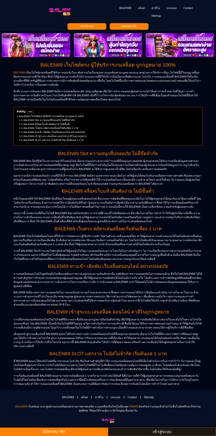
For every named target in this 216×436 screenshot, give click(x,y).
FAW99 (133, 407)
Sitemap (156, 15)
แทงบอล (172, 8)
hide (30, 112)
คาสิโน (156, 8)
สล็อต (141, 8)
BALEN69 (125, 8)
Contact (188, 8)
